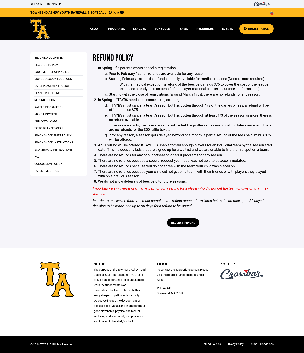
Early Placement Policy (51, 86)
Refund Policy (44, 100)
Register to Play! (46, 65)
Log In (36, 4)
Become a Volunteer (49, 57)
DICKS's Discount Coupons (53, 79)
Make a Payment (45, 114)
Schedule (162, 29)
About (95, 29)
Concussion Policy (48, 164)
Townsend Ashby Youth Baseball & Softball (68, 12)
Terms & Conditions (261, 344)
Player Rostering (47, 93)
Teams (183, 29)
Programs (116, 29)
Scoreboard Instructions (53, 149)
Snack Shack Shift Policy (52, 135)
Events (227, 29)
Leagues (139, 29)
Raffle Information (49, 107)
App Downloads (45, 121)
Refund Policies (211, 344)
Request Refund (183, 222)
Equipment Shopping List (52, 72)
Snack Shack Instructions (53, 142)
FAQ (37, 156)
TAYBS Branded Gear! (49, 128)
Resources (205, 29)
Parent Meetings (46, 171)
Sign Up (54, 4)
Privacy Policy (235, 344)
